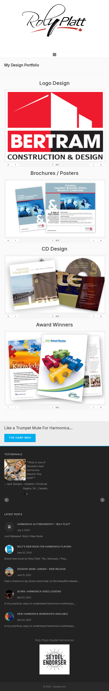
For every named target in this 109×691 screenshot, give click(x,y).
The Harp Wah (20, 437)
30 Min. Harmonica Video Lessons (39, 591)
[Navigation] (54, 55)
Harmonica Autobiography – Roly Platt (44, 524)
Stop (27, 494)
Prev (6, 500)
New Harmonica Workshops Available (42, 613)
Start (24, 494)
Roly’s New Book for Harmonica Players (44, 546)
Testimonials (13, 454)
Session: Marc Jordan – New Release (41, 569)
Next (102, 500)
